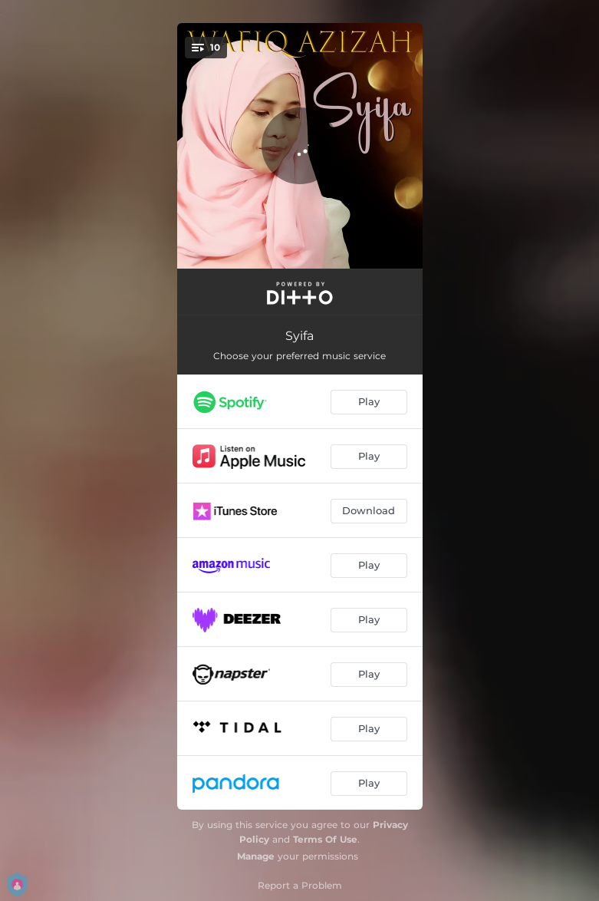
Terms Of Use (325, 839)
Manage (256, 856)
